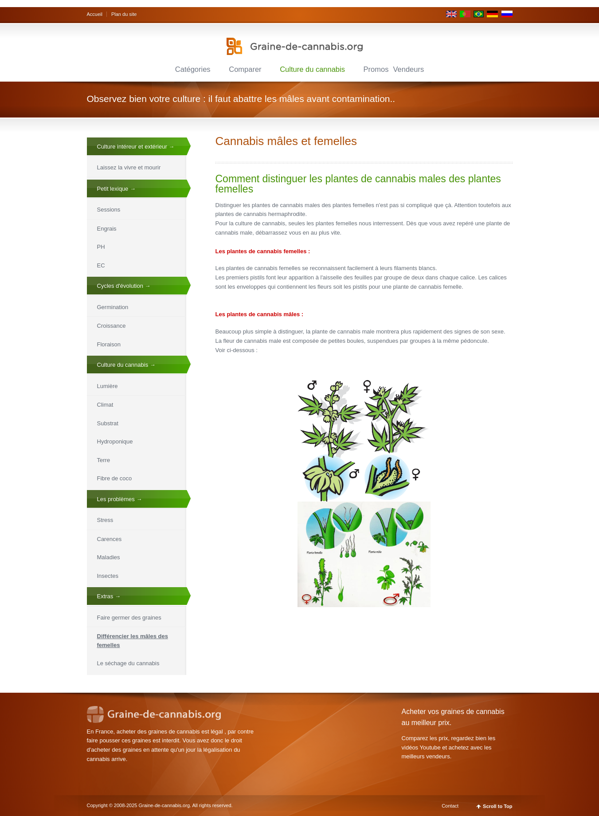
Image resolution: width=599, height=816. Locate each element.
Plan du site (124, 14)
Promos (376, 69)
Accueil (94, 14)
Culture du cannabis (312, 69)
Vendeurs (408, 69)
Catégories (193, 69)
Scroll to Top (497, 806)
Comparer (245, 69)
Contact (450, 805)
